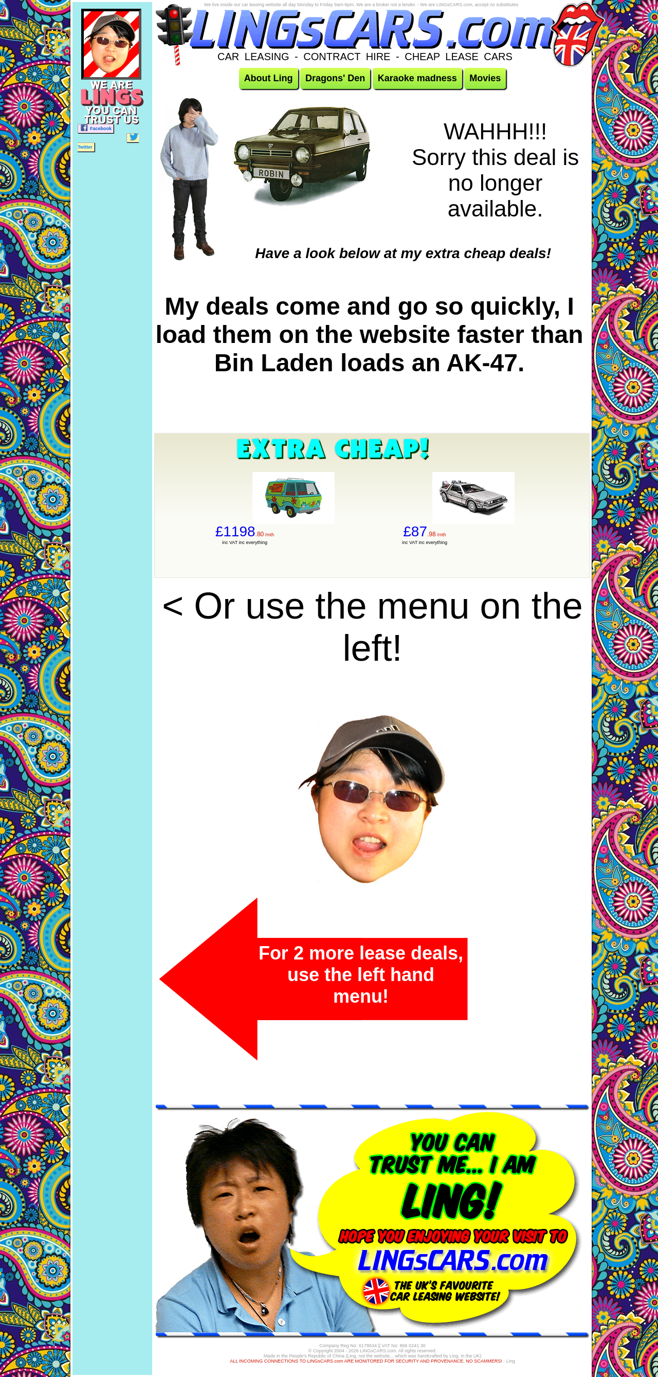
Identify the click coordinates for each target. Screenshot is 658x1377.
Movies (485, 78)
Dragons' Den (335, 78)
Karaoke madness (417, 78)
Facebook (96, 128)
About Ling (268, 78)
